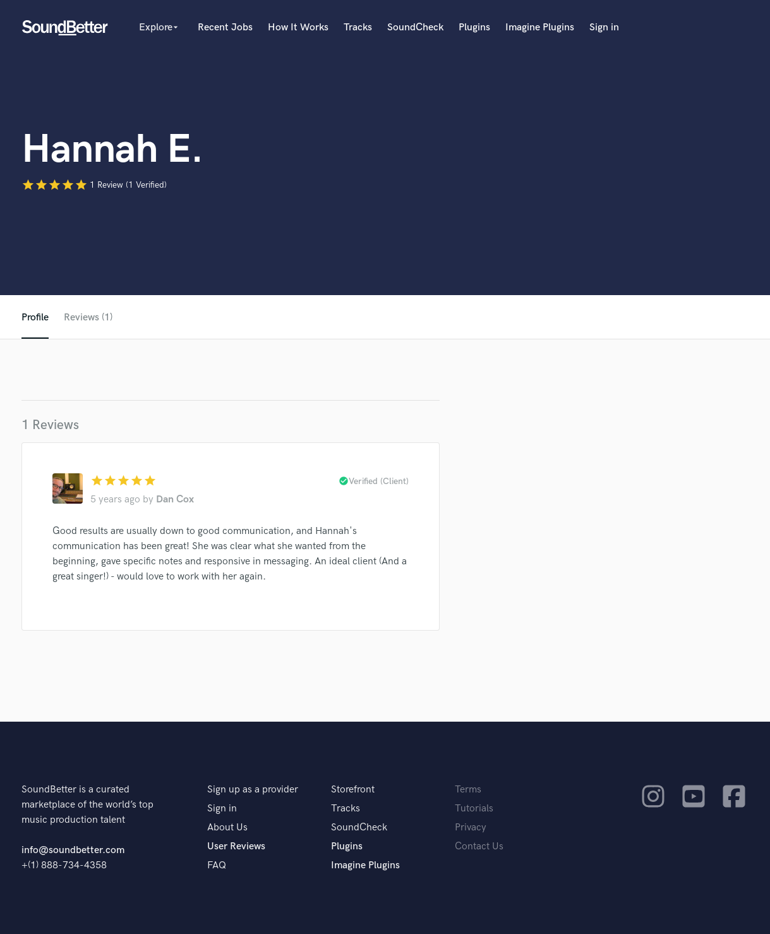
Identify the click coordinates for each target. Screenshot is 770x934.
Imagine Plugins (539, 27)
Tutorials (474, 809)
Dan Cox (175, 500)
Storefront (353, 790)
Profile (35, 318)
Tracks (358, 27)
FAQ (216, 865)
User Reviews (236, 846)
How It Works (298, 27)
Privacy (470, 828)
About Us (227, 828)
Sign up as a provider (252, 790)
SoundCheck (415, 27)
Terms (468, 790)
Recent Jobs (225, 27)
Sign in (604, 27)
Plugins (474, 27)
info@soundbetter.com (72, 850)
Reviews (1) (88, 318)
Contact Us (479, 846)
